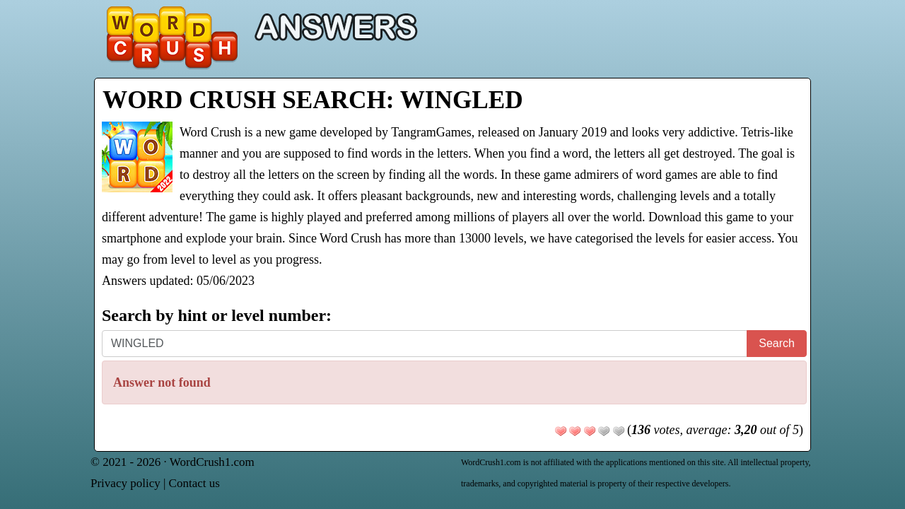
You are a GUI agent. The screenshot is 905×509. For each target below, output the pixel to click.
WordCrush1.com (212, 462)
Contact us (194, 483)
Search (777, 343)
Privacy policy (125, 483)
